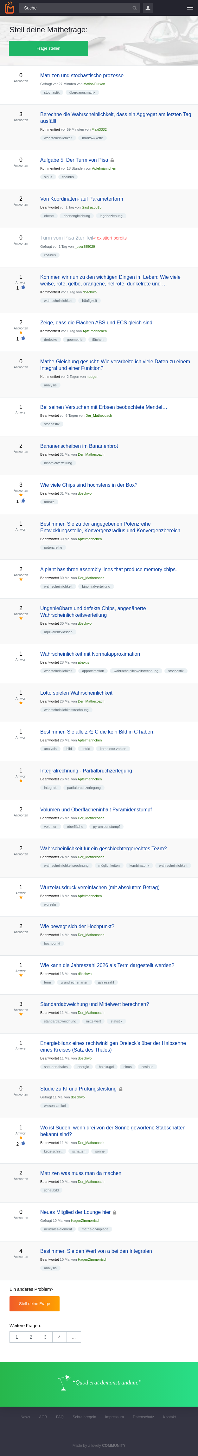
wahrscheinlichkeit (58, 138)
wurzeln (50, 904)
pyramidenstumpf (106, 826)
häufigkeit (89, 301)
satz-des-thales (56, 1067)
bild (69, 749)
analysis (50, 385)
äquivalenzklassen (58, 632)
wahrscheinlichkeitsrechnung (136, 671)
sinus (48, 177)
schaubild (51, 1190)
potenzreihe (53, 547)
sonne (100, 1151)
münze (49, 502)
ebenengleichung (76, 216)
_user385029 (85, 246)
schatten (79, 1151)
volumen (50, 826)
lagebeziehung (111, 216)
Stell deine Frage (34, 1303)
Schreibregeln (84, 1417)
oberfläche (75, 826)
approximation (93, 671)
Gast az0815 (91, 207)
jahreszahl (106, 982)
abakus (83, 662)
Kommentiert (50, 129)
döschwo (89, 292)
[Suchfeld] (79, 8)
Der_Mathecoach (99, 415)
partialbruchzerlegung (84, 788)
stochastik (52, 92)
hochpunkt (52, 943)
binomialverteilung (58, 463)
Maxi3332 (99, 129)
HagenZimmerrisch (85, 1220)
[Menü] (190, 8)
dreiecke (50, 339)
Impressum (114, 1417)
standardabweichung (60, 1021)
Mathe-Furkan (94, 84)
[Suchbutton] (135, 8)
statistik (116, 1021)
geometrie (74, 339)
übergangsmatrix (82, 92)
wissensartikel (55, 1106)
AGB (43, 1417)
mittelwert (93, 1021)
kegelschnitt (53, 1151)
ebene (49, 216)
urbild (86, 749)
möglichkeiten (109, 865)
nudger (92, 376)
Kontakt (169, 1417)
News (25, 1417)
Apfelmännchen (104, 168)
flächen (97, 339)
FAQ (60, 1417)
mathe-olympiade (95, 1229)
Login (148, 8)
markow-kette (92, 138)
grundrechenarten (74, 982)
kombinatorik (139, 865)
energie (83, 1067)
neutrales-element (58, 1229)
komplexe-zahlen (113, 749)
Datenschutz (143, 1417)
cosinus (68, 177)
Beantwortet (49, 207)
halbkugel (106, 1067)
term (47, 982)
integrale (50, 788)
